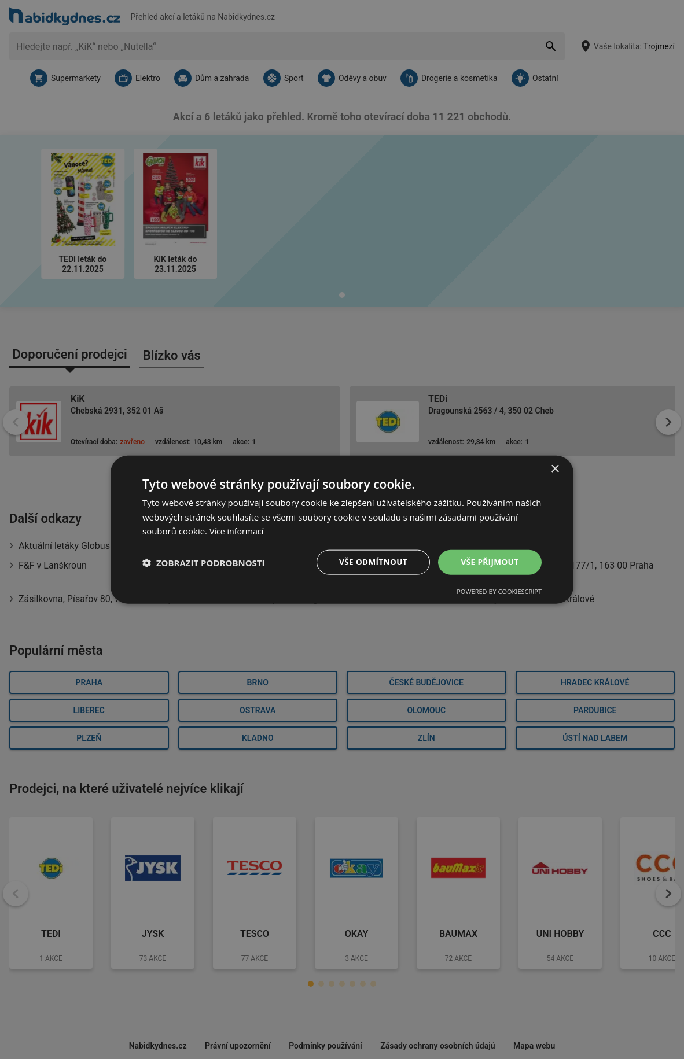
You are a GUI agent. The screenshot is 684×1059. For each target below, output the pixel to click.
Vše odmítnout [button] (371, 561)
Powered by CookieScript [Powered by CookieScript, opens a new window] (499, 592)
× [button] (554, 468)
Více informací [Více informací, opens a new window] (238, 530)
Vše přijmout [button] (490, 561)
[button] (203, 562)
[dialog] (342, 529)
